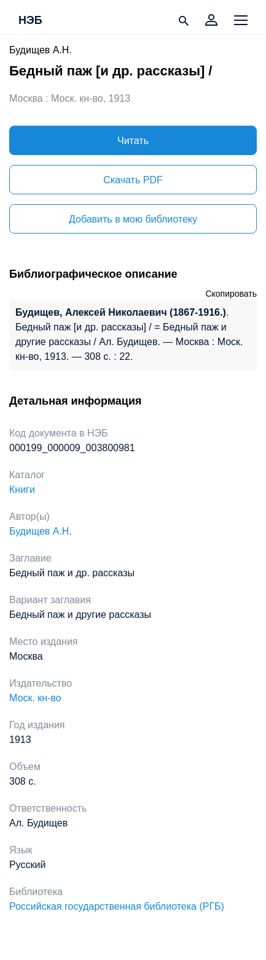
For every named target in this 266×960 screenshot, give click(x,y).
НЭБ (30, 20)
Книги (22, 489)
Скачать (132, 180)
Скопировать (231, 294)
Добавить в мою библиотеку (133, 219)
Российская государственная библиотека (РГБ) (116, 906)
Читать (133, 140)
